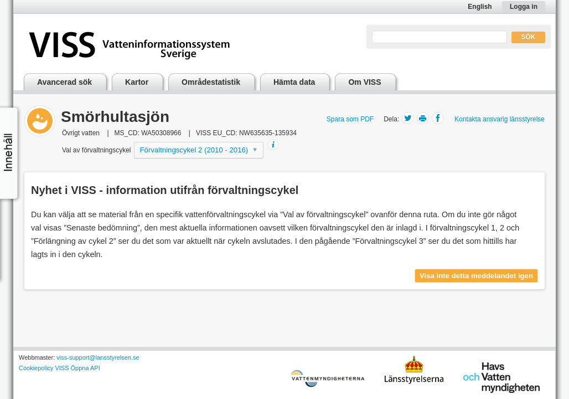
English (480, 7)
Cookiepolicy (36, 368)
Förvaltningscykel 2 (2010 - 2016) (194, 150)
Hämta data (294, 82)
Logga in (523, 7)
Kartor (136, 82)
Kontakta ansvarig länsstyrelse (499, 119)
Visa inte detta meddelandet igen (476, 276)
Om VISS (364, 82)
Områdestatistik (211, 82)
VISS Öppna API (77, 368)
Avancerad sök (64, 82)
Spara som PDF (350, 119)
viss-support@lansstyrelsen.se (97, 357)
